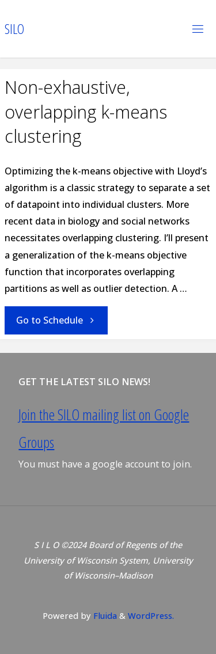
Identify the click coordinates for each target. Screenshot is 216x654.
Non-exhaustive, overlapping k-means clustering (86, 111)
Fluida (104, 615)
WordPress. (151, 615)
